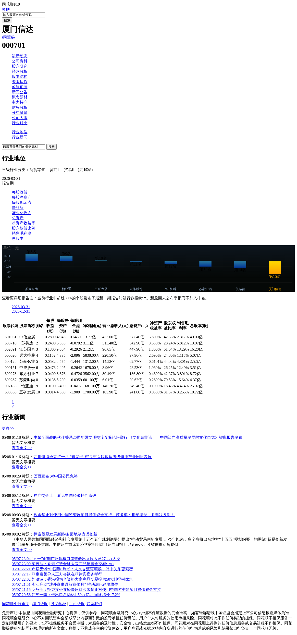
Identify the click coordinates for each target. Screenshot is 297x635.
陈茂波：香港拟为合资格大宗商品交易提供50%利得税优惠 (72, 579)
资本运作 (19, 82)
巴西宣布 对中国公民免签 (56, 476)
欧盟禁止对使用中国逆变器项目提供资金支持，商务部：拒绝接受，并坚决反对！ (104, 515)
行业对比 (19, 123)
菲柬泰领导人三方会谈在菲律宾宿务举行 (57, 574)
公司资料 (19, 61)
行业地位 (19, 132)
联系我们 (94, 604)
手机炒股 (77, 604)
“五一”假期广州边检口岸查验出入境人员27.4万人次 (66, 559)
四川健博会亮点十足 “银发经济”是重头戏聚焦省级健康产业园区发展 (93, 457)
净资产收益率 (23, 223)
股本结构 (19, 76)
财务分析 (19, 107)
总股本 (18, 238)
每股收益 (19, 192)
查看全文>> (22, 448)
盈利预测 (19, 87)
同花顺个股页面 (15, 604)
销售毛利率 (21, 233)
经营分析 (19, 71)
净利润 (18, 208)
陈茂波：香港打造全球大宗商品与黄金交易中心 (63, 564)
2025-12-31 (21, 311)
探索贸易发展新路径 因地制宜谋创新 (65, 534)
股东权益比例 (23, 228)
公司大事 (19, 118)
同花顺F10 (11, 4)
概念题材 (19, 97)
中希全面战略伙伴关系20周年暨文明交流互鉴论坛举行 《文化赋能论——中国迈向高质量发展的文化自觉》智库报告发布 (138, 437)
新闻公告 (19, 92)
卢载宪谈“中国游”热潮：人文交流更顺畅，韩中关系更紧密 (72, 569)
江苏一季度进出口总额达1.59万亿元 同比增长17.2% (66, 595)
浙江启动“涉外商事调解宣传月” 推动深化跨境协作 (65, 584)
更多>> (8, 428)
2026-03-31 (21, 307)
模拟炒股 (40, 604)
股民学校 (58, 604)
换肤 (6, 9)
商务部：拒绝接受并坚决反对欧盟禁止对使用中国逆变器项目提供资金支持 (86, 589)
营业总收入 (21, 213)
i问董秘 (8, 37)
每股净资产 (21, 197)
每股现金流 (21, 202)
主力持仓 (19, 102)
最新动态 (19, 56)
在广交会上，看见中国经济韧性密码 (65, 495)
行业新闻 (19, 137)
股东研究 (19, 66)
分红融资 (19, 112)
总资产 (18, 218)
